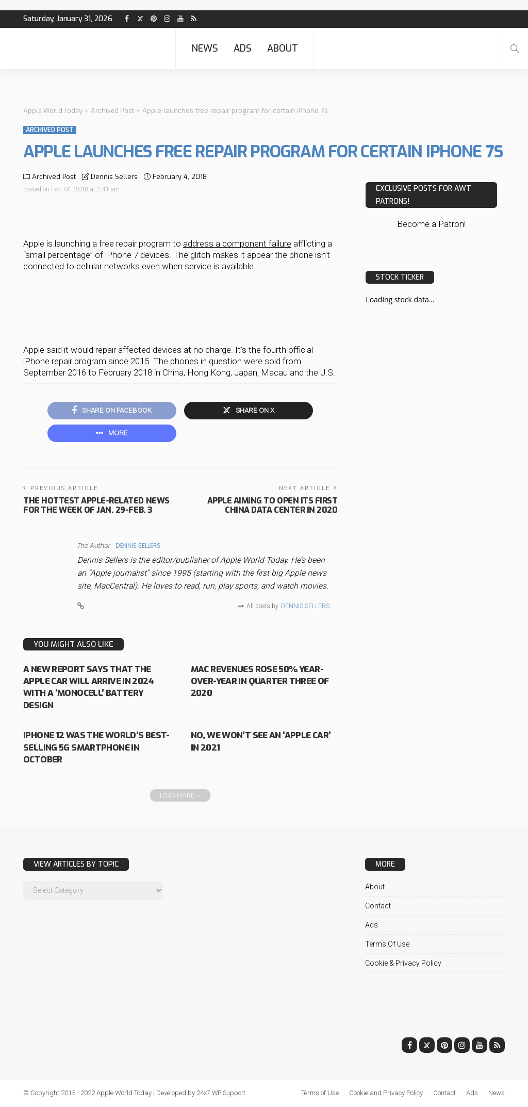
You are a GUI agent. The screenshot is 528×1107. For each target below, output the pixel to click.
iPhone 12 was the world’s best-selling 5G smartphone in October (96, 748)
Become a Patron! (431, 223)
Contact (378, 907)
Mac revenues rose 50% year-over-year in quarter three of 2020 (263, 682)
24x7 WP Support (222, 1094)
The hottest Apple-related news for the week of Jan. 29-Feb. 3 (96, 506)
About (282, 48)
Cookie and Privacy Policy (386, 1094)
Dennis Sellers (114, 176)
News (204, 48)
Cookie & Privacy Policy (403, 964)
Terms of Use (387, 945)
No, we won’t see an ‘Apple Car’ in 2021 (254, 742)
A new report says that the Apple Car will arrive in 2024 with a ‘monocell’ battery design (91, 688)
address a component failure (237, 243)
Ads (243, 48)
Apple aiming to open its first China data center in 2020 (272, 506)
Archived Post (50, 129)
